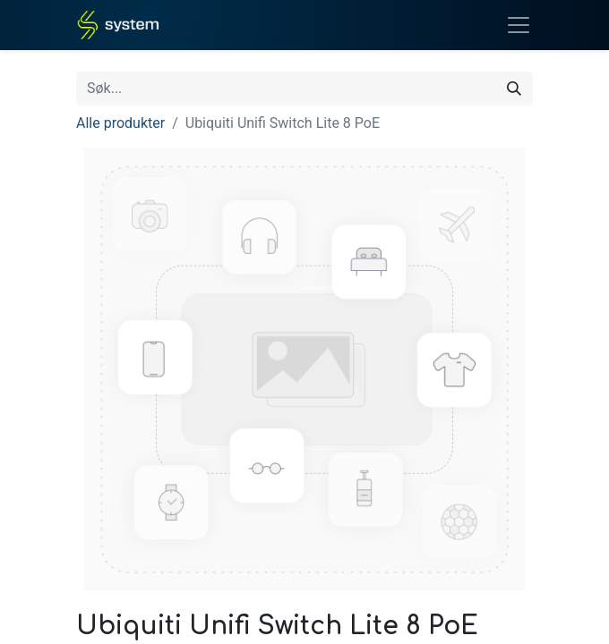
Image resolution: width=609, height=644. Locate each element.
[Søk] (514, 89)
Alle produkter (120, 122)
